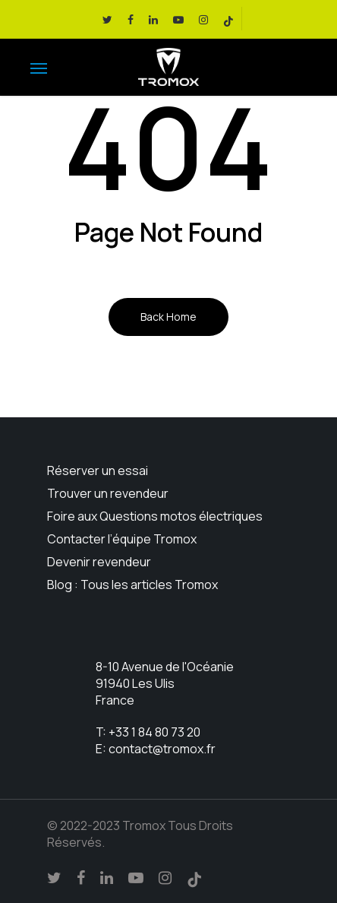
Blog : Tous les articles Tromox (132, 584)
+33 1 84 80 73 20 (154, 732)
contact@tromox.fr (162, 748)
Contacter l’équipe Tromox (122, 539)
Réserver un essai (97, 470)
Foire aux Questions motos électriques (155, 516)
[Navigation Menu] (38, 67)
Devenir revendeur (99, 561)
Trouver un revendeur (107, 493)
